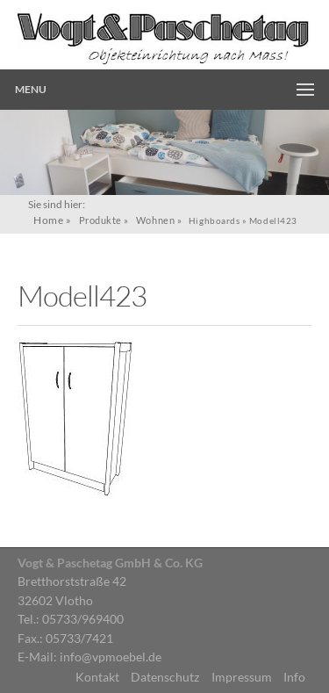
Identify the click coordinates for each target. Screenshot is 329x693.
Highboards (214, 220)
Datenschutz (165, 677)
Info (294, 677)
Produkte (100, 220)
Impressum (241, 677)
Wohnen (155, 220)
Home (48, 220)
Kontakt (97, 677)
